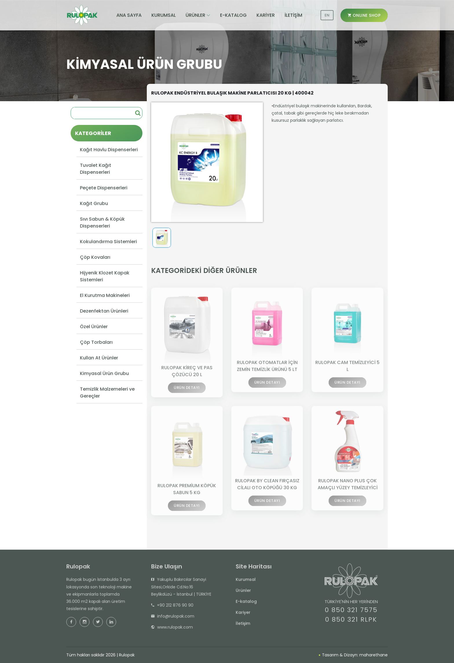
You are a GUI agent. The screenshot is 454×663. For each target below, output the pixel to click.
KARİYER (266, 15)
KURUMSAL (163, 15)
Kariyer (243, 615)
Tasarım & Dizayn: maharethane (353, 655)
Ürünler (243, 593)
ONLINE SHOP (364, 15)
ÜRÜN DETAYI (187, 391)
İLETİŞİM (293, 15)
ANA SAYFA (129, 15)
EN (327, 15)
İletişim (243, 626)
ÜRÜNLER (195, 15)
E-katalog (246, 604)
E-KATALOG (233, 15)
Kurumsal (246, 582)
